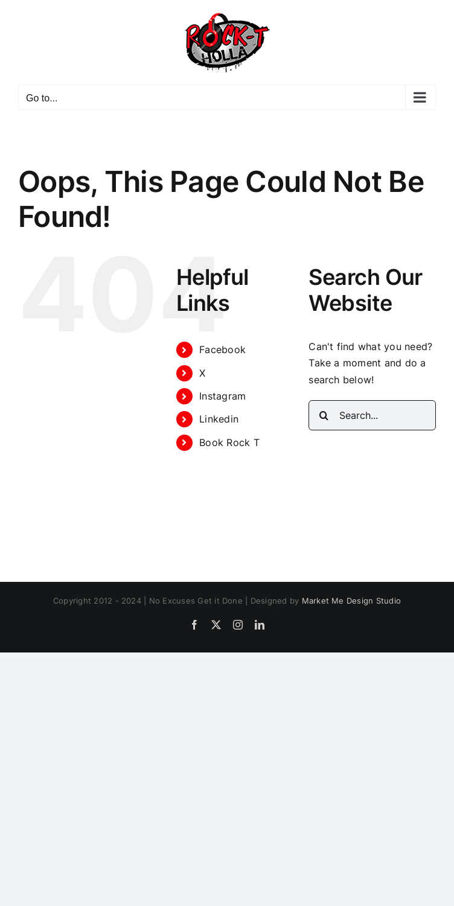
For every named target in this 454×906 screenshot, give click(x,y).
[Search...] (372, 415)
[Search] (324, 415)
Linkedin (218, 419)
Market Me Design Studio (351, 600)
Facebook (222, 349)
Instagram (222, 396)
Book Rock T (229, 442)
